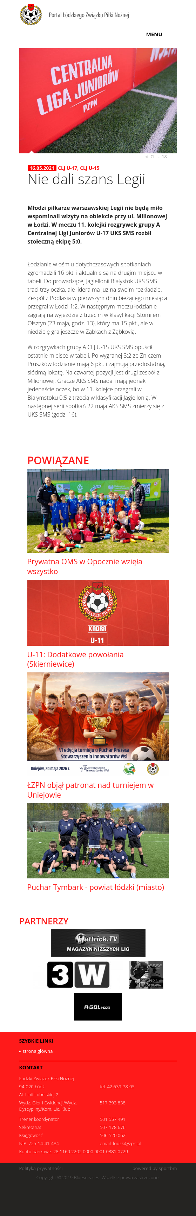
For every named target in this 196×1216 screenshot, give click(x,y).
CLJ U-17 (67, 168)
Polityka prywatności (41, 1168)
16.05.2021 (42, 168)
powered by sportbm (155, 1168)
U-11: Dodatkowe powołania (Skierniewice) (75, 659)
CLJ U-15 (89, 168)
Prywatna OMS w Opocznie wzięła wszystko (84, 566)
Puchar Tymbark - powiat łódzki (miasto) (95, 887)
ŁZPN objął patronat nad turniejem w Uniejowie (90, 789)
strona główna (38, 1051)
